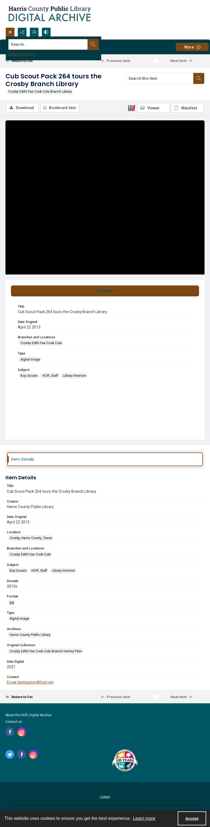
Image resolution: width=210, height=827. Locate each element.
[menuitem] (105, 797)
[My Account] (34, 32)
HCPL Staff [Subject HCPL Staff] (50, 376)
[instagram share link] (21, 732)
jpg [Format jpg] (12, 603)
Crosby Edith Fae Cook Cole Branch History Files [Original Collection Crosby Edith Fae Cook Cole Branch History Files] (46, 652)
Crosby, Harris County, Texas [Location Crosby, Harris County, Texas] (31, 538)
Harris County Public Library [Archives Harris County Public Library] (30, 636)
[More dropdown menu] (192, 47)
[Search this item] (159, 78)
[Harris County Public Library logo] (124, 761)
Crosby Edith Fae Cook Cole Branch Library (40, 92)
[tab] (105, 291)
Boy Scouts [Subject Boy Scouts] (29, 376)
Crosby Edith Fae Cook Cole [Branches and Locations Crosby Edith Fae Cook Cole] (41, 343)
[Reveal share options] (22, 32)
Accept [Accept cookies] (192, 818)
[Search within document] (198, 78)
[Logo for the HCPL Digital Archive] (49, 14)
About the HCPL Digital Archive (28, 716)
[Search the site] (84, 44)
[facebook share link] (9, 732)
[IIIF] (131, 107)
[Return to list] (31, 60)
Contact (105, 797)
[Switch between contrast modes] (46, 32)
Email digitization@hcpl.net (30, 683)
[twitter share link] (9, 754)
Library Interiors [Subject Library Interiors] (74, 376)
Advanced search (21, 54)
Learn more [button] (144, 818)
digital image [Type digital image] (30, 360)
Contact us (13, 722)
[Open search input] (10, 32)
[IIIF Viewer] (153, 108)
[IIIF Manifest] (187, 108)
